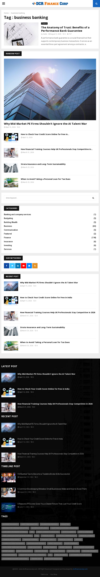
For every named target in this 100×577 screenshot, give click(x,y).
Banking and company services (17, 214)
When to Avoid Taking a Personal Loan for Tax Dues (45, 179)
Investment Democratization (14, 547)
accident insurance (10, 524)
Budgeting (8, 218)
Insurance (8, 241)
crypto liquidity (69, 532)
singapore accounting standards (32, 555)
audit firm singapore (29, 524)
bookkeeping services (49, 524)
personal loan (73, 551)
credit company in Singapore (48, 532)
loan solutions (34, 547)
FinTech (78, 539)
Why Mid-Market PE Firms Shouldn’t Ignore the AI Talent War (45, 123)
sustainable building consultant (15, 558)
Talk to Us (44, 574)
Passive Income (41, 551)
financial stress (65, 539)
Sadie (45, 34)
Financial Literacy (86, 535)
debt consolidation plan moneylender (17, 535)
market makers (50, 547)
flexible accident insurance (13, 543)
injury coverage (71, 543)
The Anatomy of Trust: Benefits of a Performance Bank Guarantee (65, 29)
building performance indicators (15, 528)
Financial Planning (30, 539)
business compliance (40, 528)
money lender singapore (84, 547)
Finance (44, 23)
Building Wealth (10, 222)
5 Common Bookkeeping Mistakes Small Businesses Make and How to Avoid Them (52, 489)
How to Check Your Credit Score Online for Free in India (46, 297)
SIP (50, 555)
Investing (8, 245)
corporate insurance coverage (15, 532)
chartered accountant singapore (64, 528)
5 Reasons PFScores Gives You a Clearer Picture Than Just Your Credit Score (50, 504)
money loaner (8, 551)
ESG (36, 535)
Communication (11, 230)
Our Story (53, 574)
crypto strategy (85, 532)
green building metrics (36, 543)
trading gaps (36, 558)
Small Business (61, 555)
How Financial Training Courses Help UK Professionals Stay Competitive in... (57, 149)
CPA (32, 532)
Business (8, 226)
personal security (90, 551)
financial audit (47, 535)
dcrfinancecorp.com (80, 569)
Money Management (24, 551)
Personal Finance (57, 551)
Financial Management (11, 539)
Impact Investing (55, 543)
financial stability (48, 539)
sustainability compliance (80, 555)
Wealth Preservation (53, 558)
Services (8, 249)
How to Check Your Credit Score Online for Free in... (45, 134)
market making (65, 547)
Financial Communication (66, 535)
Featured (8, 234)
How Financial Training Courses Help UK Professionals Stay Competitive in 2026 (57, 312)
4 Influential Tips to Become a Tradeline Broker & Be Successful (44, 474)
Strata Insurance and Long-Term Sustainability (43, 164)
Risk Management (9, 555)
